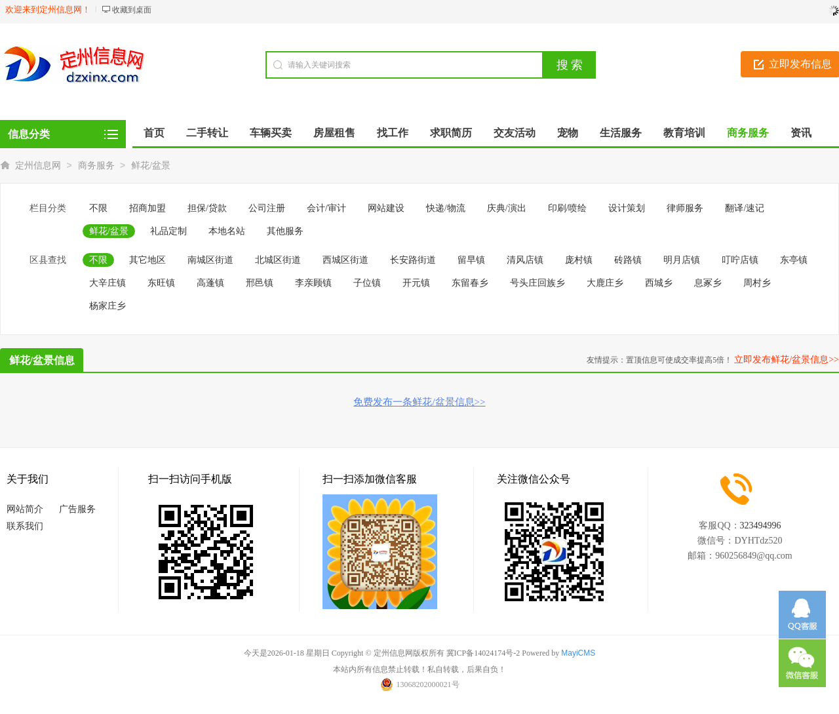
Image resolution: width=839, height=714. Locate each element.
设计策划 (626, 208)
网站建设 (386, 208)
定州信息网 (38, 165)
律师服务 (685, 208)
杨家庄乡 (107, 306)
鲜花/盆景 (150, 165)
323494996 (760, 525)
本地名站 (226, 231)
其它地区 (147, 260)
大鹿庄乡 (605, 283)
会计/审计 (326, 208)
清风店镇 (525, 260)
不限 (98, 208)
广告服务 (77, 509)
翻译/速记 (744, 208)
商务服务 (96, 165)
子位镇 (367, 283)
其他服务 (285, 231)
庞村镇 (579, 260)
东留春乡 (470, 283)
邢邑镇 (259, 283)
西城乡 (659, 283)
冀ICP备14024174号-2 (483, 653)
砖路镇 (628, 260)
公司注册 (266, 208)
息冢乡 (708, 283)
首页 (154, 132)
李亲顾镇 (313, 283)
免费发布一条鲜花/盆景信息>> (419, 402)
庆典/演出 (506, 208)
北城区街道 (278, 260)
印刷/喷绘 (567, 208)
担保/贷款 (207, 208)
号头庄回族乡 (537, 283)
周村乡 (757, 283)
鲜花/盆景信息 (42, 360)
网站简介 (25, 509)
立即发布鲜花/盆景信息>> (786, 360)
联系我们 (25, 526)
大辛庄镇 (107, 283)
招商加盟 (147, 208)
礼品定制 (168, 231)
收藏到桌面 (131, 9)
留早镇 (471, 260)
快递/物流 (445, 208)
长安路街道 (413, 260)
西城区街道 (345, 260)
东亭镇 (794, 260)
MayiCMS (578, 653)
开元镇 (416, 283)
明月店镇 (681, 260)
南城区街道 (210, 260)
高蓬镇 (210, 283)
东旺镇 (161, 283)
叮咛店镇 (740, 260)
